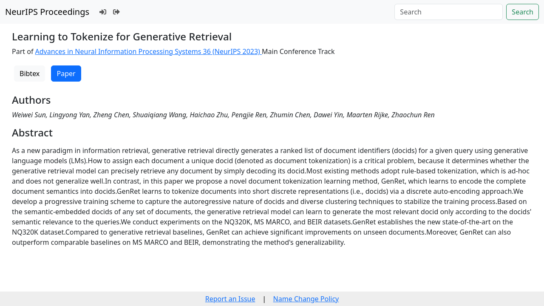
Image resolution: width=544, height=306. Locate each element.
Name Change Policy (306, 298)
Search (522, 12)
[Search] (448, 12)
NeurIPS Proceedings (47, 11)
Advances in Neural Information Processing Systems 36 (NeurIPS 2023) (148, 51)
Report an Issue (230, 298)
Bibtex (30, 73)
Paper (66, 73)
